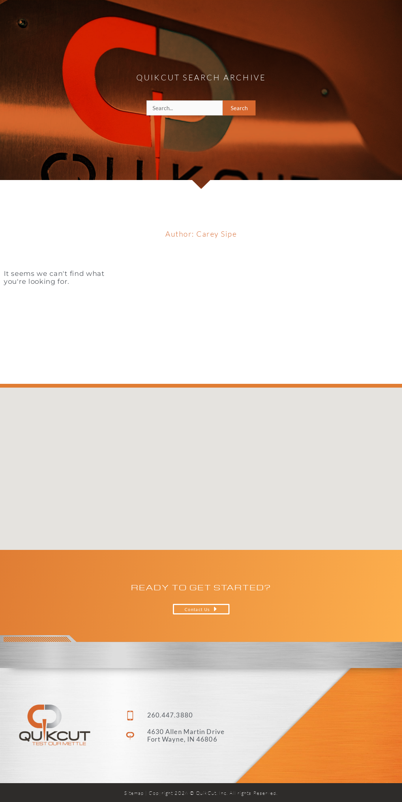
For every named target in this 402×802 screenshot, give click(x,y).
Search (239, 108)
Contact (364, 16)
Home (177, 16)
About (279, 17)
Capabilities (225, 17)
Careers (322, 16)
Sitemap (134, 793)
